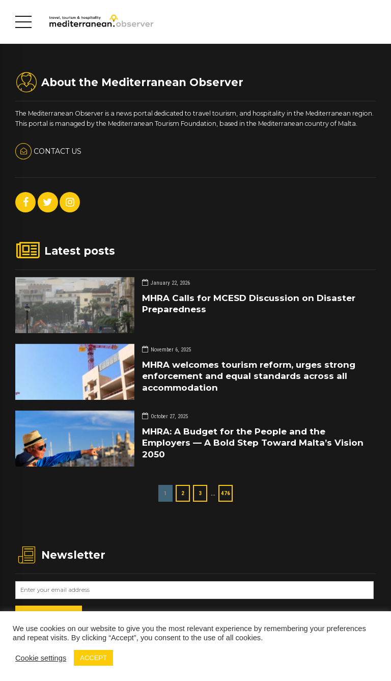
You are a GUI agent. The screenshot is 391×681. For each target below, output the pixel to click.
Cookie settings (40, 658)
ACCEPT (93, 658)
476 (225, 493)
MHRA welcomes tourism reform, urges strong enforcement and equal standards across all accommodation (248, 376)
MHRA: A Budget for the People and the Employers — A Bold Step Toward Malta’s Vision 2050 (253, 442)
